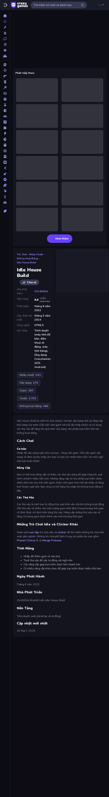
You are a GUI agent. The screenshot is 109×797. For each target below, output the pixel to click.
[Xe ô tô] (5, 202)
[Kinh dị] (5, 145)
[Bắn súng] (5, 70)
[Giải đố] (5, 128)
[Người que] (5, 168)
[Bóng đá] (5, 93)
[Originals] (5, 44)
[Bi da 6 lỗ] (5, 87)
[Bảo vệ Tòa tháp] (5, 82)
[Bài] (5, 64)
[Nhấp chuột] (5, 174)
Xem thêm (60, 238)
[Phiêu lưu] (5, 179)
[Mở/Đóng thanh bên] (5, 5)
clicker (61, 532)
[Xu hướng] (5, 33)
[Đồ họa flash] (5, 122)
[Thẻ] (5, 211)
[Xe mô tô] (5, 197)
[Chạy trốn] (5, 110)
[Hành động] (5, 133)
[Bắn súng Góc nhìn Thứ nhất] (5, 76)
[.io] (5, 139)
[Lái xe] (5, 151)
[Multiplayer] (5, 50)
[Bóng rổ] (5, 99)
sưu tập (34, 532)
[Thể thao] (5, 185)
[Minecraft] (5, 162)
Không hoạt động (27, 258)
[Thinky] (5, 191)
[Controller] (5, 116)
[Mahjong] (5, 156)
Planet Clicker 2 (27, 540)
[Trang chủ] (5, 16)
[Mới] (5, 27)
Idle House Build (26, 262)
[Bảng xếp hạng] (5, 56)
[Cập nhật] (5, 39)
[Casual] (5, 105)
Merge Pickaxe (52, 540)
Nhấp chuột (36, 254)
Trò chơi (22, 254)
